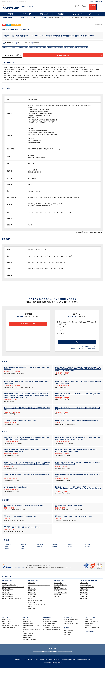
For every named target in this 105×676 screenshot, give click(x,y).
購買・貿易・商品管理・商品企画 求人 (12, 607)
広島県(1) (55, 554)
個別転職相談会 (89, 631)
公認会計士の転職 (68, 638)
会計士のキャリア (78, 14)
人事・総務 (32, 17)
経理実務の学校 (49, 659)
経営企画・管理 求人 (7, 597)
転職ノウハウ (44, 14)
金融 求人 (30, 615)
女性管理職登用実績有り (27, 47)
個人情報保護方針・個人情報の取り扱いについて (49, 667)
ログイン (77, 346)
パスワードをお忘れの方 (88, 351)
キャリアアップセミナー (91, 629)
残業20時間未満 (59, 47)
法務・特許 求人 (6, 601)
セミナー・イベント (95, 14)
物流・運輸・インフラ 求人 (35, 609)
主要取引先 (34, 667)
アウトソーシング (64, 659)
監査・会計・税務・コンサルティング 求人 (13, 595)
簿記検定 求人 (57, 603)
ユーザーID (60, 330)
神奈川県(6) (40, 552)
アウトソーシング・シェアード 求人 (37, 613)
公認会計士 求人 (58, 591)
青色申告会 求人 (32, 601)
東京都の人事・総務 (41, 17)
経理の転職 (67, 642)
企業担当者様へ (89, 640)
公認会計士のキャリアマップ (71, 631)
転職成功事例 (46, 627)
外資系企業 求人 (84, 597)
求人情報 (10, 14)
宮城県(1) (23, 556)
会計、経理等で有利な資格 (30, 647)
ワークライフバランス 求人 (87, 595)
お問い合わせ (15, 667)
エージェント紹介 (6, 631)
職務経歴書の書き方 (28, 631)
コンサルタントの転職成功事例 (51, 635)
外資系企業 (77, 47)
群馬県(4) (88, 552)
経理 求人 (4, 591)
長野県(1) (7, 556)
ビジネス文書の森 (74, 659)
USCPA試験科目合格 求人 (60, 601)
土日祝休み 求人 (84, 605)
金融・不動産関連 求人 (8, 605)
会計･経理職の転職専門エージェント (10, 17)
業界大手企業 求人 (84, 599)
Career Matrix (68, 629)
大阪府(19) (24, 552)
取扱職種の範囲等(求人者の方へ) (85, 667)
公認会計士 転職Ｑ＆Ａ (29, 641)
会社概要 (28, 667)
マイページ (100, 6)
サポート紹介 (27, 14)
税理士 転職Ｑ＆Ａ (27, 643)
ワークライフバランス (15, 47)
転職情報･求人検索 (24, 17)
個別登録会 (88, 633)
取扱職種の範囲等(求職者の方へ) (69, 667)
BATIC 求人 (57, 605)
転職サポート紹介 (6, 627)
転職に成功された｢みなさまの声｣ (10, 633)
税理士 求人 (57, 595)
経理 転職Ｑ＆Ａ (27, 645)
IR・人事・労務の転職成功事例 (51, 637)
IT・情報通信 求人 (32, 603)
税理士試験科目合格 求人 (60, 597)
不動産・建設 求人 (32, 616)
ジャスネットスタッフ (32, 659)
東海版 (100, 1)
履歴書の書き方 (27, 629)
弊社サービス (21, 320)
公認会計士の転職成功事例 (50, 629)
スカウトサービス (6, 629)
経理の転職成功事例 (48, 633)
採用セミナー (88, 627)
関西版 (96, 1)
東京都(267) (8, 552)
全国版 (91, 1)
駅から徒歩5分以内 (69, 47)
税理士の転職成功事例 (49, 631)
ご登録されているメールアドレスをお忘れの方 (83, 353)
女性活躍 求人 (83, 607)
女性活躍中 (83, 47)
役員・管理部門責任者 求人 (9, 593)
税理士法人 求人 (32, 597)
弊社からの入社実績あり (48, 47)
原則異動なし (5, 47)
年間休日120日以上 (6, 50)
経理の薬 (57, 659)
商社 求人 (30, 607)
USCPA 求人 (57, 599)
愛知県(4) (72, 552)
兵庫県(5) (55, 552)
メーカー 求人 (31, 605)
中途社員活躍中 (37, 47)
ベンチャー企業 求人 (85, 593)
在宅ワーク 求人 (84, 591)
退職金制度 (90, 47)
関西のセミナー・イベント (92, 635)
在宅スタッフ (41, 659)
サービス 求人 (31, 611)
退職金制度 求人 (84, 601)
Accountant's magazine (71, 627)
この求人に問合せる (65, 58)
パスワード (60, 337)
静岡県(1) (88, 554)
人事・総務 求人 (6, 599)
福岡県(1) (39, 554)
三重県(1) (72, 554)
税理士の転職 (67, 640)
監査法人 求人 (31, 591)
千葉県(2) (23, 554)
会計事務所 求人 (32, 599)
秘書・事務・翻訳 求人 (8, 603)
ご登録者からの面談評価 (8, 635)
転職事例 (61, 14)
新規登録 (92, 6)
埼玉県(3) (7, 554)
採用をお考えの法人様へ (28, 7)
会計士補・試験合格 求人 (60, 593)
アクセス (22, 667)
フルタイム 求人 (84, 603)
